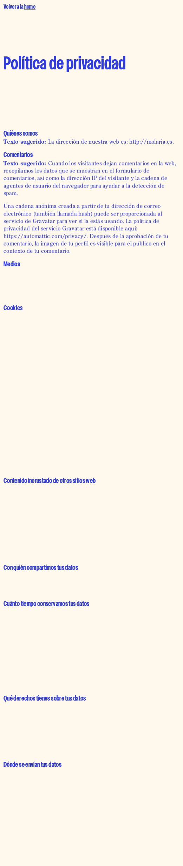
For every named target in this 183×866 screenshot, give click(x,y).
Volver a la (19, 7)
